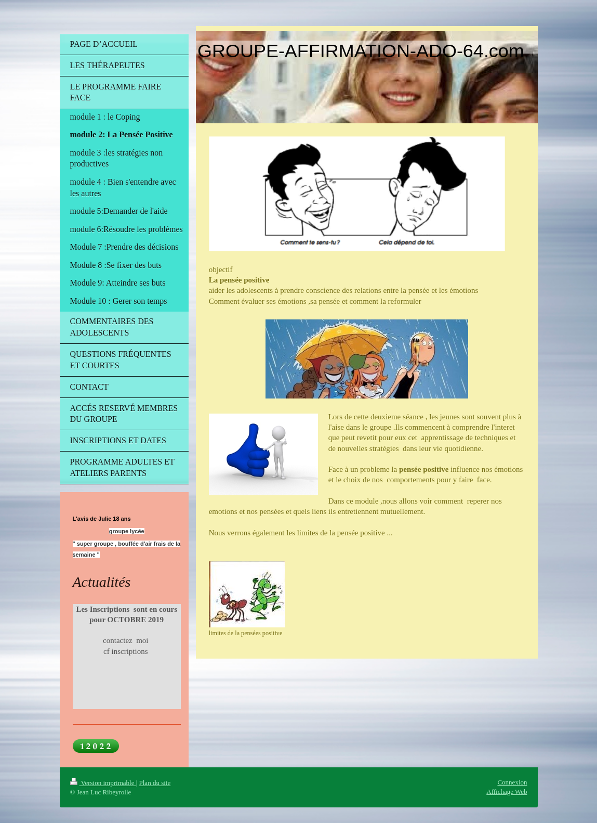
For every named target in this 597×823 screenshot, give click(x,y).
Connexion (512, 782)
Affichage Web (506, 791)
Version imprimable (103, 783)
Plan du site (155, 783)
